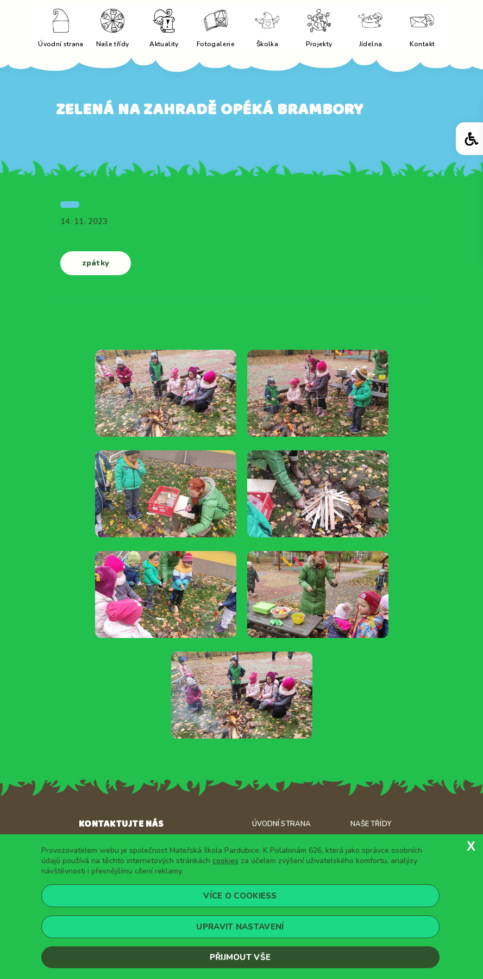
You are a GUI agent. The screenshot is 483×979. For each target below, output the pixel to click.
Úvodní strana (281, 824)
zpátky (95, 263)
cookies (225, 861)
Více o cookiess (240, 895)
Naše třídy (370, 824)
